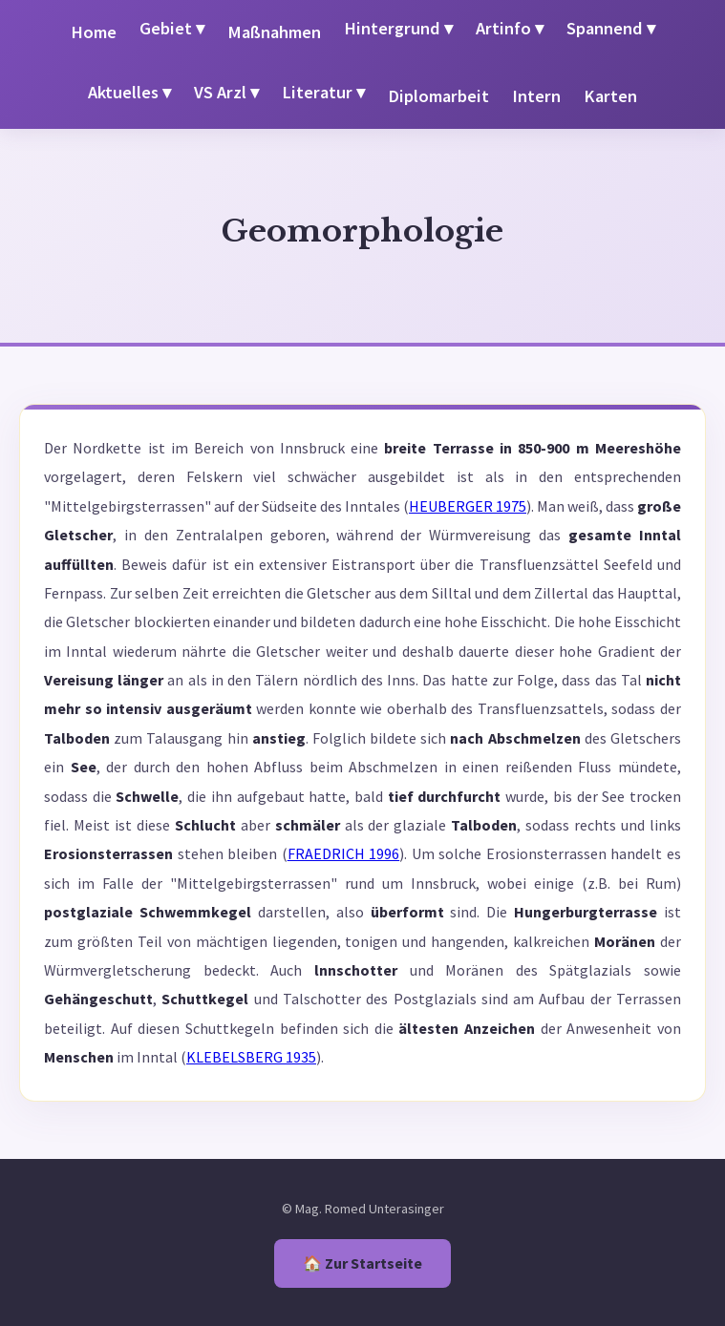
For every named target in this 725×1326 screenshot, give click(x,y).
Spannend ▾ (610, 28)
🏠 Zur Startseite (362, 1263)
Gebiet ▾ (171, 28)
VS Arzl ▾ (226, 92)
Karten (610, 96)
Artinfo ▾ (510, 28)
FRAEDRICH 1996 (344, 853)
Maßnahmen (274, 32)
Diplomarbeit (438, 96)
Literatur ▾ (323, 92)
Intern (536, 96)
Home (94, 32)
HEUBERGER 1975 (467, 506)
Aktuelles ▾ (129, 92)
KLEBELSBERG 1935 (251, 1056)
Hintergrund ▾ (398, 28)
